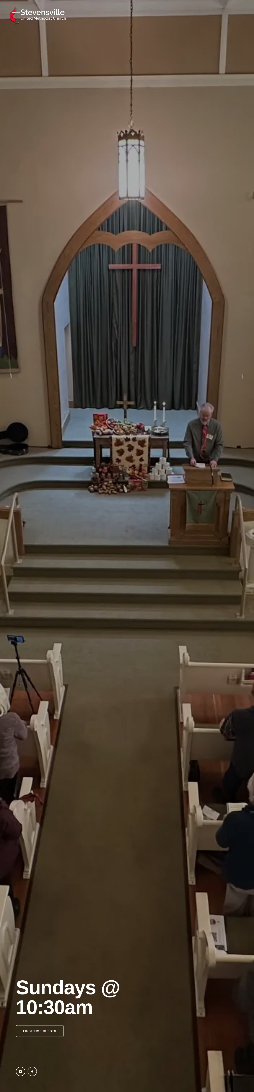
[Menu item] (92, 16)
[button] (40, 1031)
